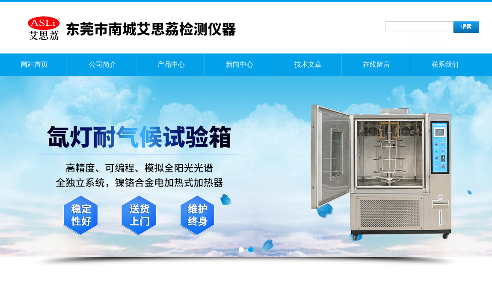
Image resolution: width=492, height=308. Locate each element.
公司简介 (102, 64)
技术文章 (308, 64)
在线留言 (376, 64)
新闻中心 (239, 64)
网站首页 (34, 64)
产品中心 (171, 64)
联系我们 (445, 64)
